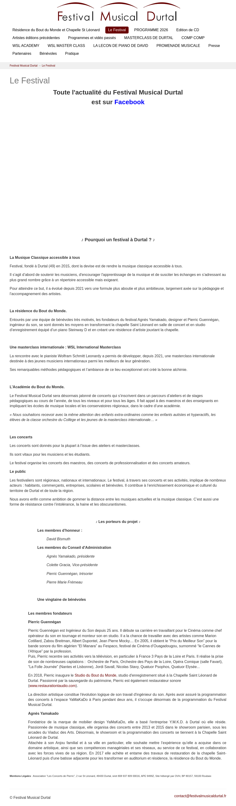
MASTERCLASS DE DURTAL (148, 38)
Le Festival (117, 30)
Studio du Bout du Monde (95, 675)
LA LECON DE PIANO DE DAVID (120, 46)
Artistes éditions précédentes (36, 38)
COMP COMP (192, 38)
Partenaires (21, 53)
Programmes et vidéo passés (92, 38)
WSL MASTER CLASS (66, 46)
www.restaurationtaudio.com (52, 686)
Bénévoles (48, 53)
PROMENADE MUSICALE (178, 46)
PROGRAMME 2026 (151, 30)
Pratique (72, 53)
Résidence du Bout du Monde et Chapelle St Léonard (56, 30)
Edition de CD (187, 30)
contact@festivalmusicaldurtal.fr (200, 796)
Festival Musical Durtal (24, 65)
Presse (214, 46)
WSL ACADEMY (25, 46)
